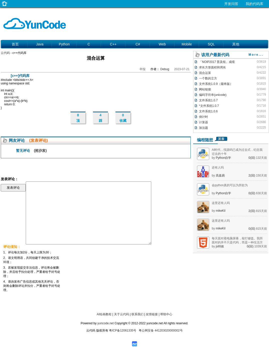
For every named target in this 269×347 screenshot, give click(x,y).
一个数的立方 (208, 78)
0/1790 (261, 100)
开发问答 (231, 4)
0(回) (252, 158)
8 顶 (78, 118)
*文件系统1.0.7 (209, 106)
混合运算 (205, 73)
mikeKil (221, 210)
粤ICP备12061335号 (122, 330)
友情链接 (152, 314)
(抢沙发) (40, 151)
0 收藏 (123, 118)
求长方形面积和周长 (212, 67)
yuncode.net (105, 323)
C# (138, 44)
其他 (235, 44)
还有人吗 (218, 167)
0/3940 (261, 89)
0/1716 (261, 105)
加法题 (203, 128)
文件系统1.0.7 (208, 100)
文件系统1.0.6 (208, 111)
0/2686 (261, 122)
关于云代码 (121, 314)
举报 (143, 69)
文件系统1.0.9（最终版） (216, 84)
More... (256, 54)
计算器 (203, 122)
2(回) (252, 175)
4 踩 (100, 118)
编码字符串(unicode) (212, 95)
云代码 (5, 53)
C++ (113, 44)
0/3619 (261, 61)
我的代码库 (254, 4)
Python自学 (223, 158)
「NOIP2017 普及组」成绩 (217, 62)
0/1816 (261, 111)
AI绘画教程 (104, 314)
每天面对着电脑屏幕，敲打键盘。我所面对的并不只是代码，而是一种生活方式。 (237, 242)
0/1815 (261, 83)
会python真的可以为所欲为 (230, 185)
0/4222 (261, 72)
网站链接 (205, 89)
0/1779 (261, 94)
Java (40, 44)
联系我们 (138, 314)
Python (64, 44)
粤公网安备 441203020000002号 (160, 330)
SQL (211, 44)
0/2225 (261, 127)
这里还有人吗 (221, 203)
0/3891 (261, 78)
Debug (164, 69)
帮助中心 (166, 314)
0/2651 (261, 116)
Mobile (187, 44)
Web (162, 44)
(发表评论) (38, 140)
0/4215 (261, 67)
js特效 (220, 246)
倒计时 (203, 117)
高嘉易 (220, 175)
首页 (15, 44)
